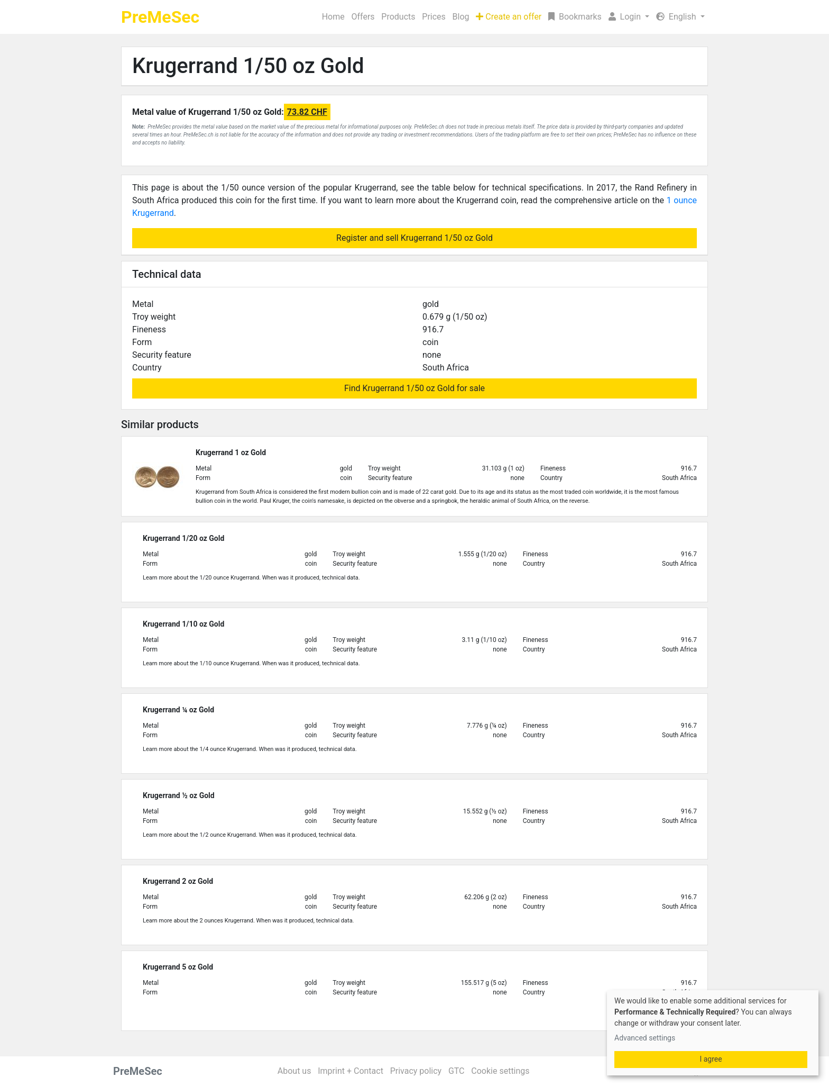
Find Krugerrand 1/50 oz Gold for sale (414, 388)
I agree (710, 1059)
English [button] (677, 17)
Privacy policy (416, 1071)
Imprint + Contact (350, 1071)
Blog (461, 17)
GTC (456, 1071)
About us (294, 1071)
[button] (628, 16)
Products (398, 17)
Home (333, 17)
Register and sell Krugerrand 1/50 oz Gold (414, 238)
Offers (362, 17)
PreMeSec (160, 17)
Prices (434, 17)
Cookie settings (500, 1071)
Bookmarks (575, 17)
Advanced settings (644, 1038)
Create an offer (508, 17)
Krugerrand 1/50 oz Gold (248, 65)
